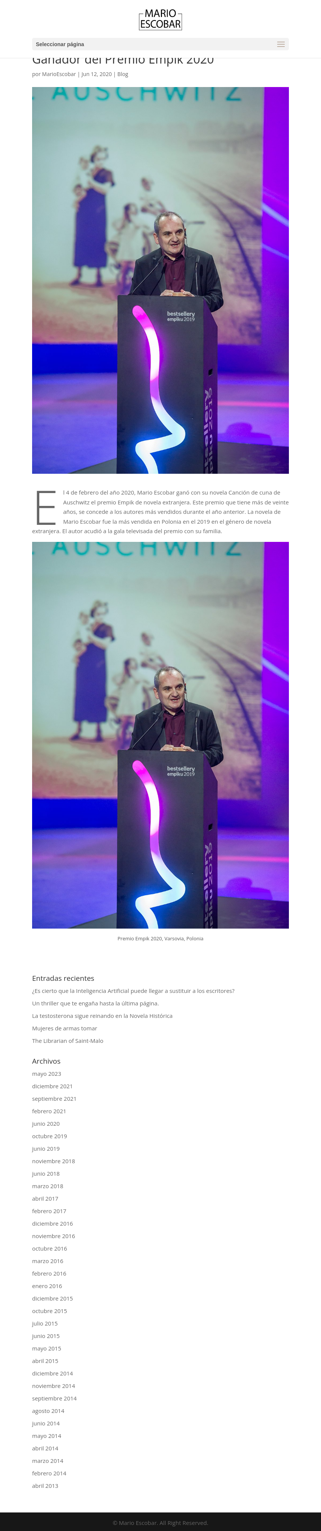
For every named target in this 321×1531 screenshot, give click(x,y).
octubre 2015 (49, 1311)
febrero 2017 (49, 1211)
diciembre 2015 (52, 1298)
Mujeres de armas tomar (64, 1028)
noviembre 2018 (53, 1161)
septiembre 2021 (54, 1098)
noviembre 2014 (53, 1385)
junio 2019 (46, 1148)
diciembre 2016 (52, 1223)
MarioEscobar (59, 74)
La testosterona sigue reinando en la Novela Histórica (102, 1015)
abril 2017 (45, 1198)
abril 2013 (45, 1485)
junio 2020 (46, 1123)
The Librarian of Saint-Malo (67, 1040)
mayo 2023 (46, 1073)
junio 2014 (46, 1423)
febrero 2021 (49, 1111)
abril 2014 (45, 1448)
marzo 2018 (47, 1186)
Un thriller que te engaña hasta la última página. (95, 1003)
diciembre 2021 (52, 1086)
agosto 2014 (48, 1410)
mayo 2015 (46, 1348)
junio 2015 (46, 1336)
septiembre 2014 (54, 1398)
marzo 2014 (47, 1460)
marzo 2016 (47, 1261)
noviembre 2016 (53, 1236)
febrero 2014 (49, 1473)
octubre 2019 (49, 1136)
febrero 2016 (49, 1273)
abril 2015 (45, 1361)
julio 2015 (45, 1323)
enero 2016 (47, 1286)
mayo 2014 (46, 1435)
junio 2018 (46, 1173)
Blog (122, 74)
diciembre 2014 (52, 1373)
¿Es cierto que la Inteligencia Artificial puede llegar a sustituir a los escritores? (133, 990)
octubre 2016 (49, 1248)
